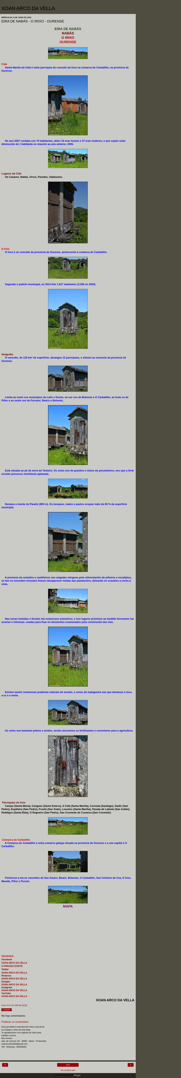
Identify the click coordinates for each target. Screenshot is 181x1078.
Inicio (68, 1065)
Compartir (6, 1010)
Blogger (77, 1075)
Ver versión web (68, 1070)
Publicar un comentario (14, 1021)
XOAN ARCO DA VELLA (28, 8)
